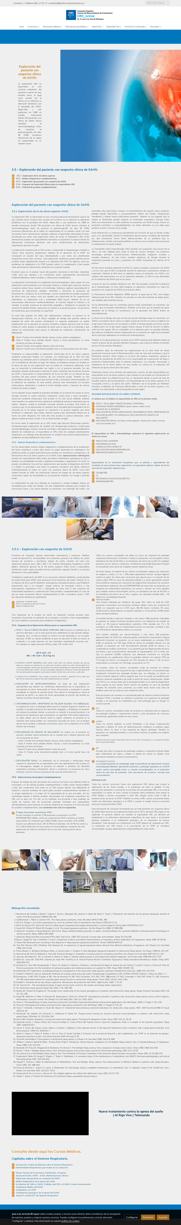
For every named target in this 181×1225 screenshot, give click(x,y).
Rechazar (148, 1217)
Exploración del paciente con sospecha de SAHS (38, 1191)
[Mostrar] (22, 507)
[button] (33, 27)
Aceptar (163, 1217)
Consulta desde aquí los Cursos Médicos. (46, 1164)
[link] (90, 15)
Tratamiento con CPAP (26, 1202)
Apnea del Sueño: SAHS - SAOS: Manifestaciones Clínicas (42, 1188)
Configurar (132, 1217)
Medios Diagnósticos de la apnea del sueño (35, 1193)
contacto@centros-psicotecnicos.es (66, 3)
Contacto (18, 3)
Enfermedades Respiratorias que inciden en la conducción (42, 1180)
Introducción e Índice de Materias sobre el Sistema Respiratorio (44, 1177)
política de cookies (70, 1221)
